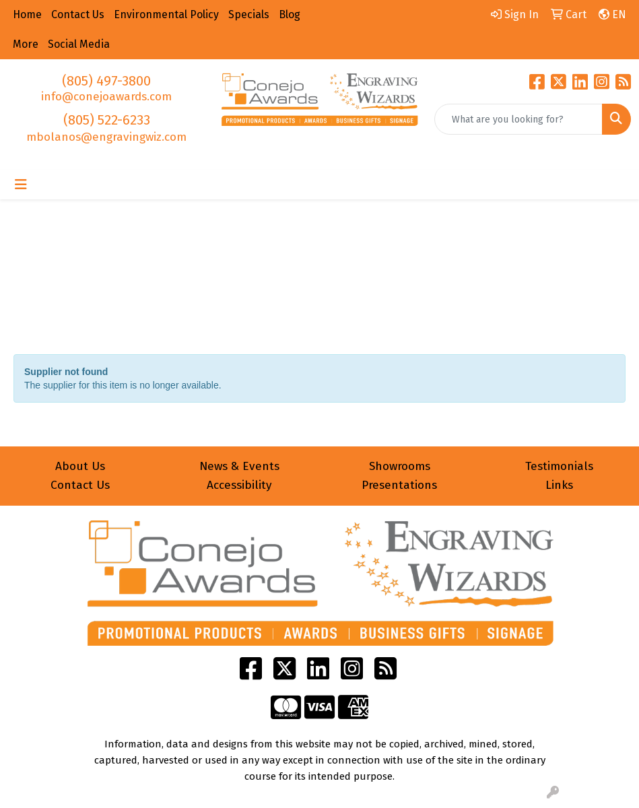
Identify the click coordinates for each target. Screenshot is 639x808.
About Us (80, 466)
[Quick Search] (518, 119)
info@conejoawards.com (106, 97)
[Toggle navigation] (21, 184)
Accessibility (239, 485)
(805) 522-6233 (106, 120)
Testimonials (559, 466)
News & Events (239, 466)
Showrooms (399, 466)
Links (559, 485)
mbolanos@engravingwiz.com (106, 137)
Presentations (399, 485)
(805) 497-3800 (106, 81)
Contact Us (80, 485)
